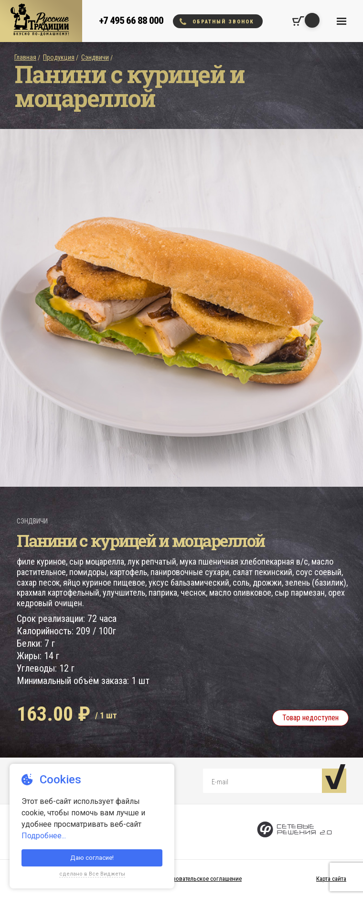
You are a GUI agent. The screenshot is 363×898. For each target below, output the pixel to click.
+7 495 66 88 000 (131, 20)
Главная (25, 57)
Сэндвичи (95, 57)
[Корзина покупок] (298, 21)
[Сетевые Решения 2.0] (294, 832)
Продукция (59, 57)
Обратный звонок (217, 21)
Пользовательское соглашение (200, 878)
